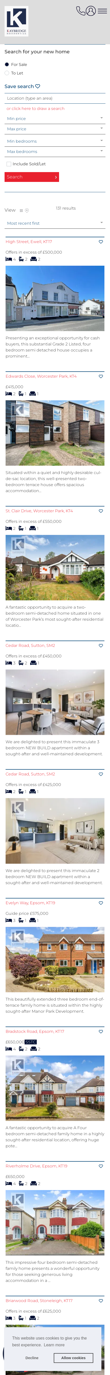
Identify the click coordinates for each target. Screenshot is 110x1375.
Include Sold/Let (29, 164)
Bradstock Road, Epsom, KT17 (35, 1072)
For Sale (19, 65)
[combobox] (55, 98)
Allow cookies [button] (73, 1358)
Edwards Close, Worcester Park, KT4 (41, 376)
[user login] (92, 13)
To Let (17, 73)
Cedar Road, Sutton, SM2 (30, 662)
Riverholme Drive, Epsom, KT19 (36, 1215)
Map (27, 210)
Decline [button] (32, 1358)
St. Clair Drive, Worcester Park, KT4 (39, 519)
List (21, 210)
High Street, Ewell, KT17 (29, 241)
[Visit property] (55, 300)
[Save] (100, 242)
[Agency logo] (25, 21)
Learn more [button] (54, 1345)
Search (15, 177)
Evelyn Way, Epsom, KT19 (30, 935)
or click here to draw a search (36, 108)
